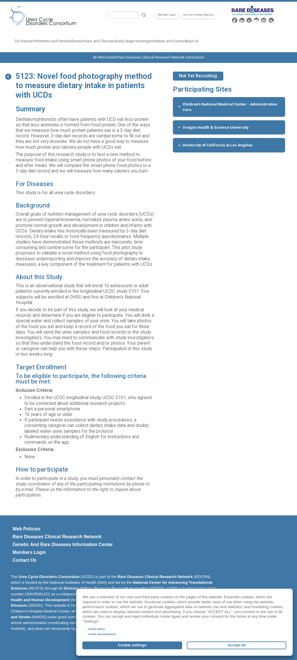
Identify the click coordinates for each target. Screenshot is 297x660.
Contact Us (24, 560)
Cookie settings (132, 645)
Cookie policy (96, 629)
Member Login (167, 14)
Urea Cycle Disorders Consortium (49, 576)
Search (144, 15)
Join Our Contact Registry (198, 14)
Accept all (237, 645)
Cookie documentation (102, 634)
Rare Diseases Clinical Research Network (57, 536)
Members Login (29, 552)
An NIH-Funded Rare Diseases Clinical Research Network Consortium (148, 57)
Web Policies (26, 528)
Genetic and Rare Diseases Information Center (62, 544)
